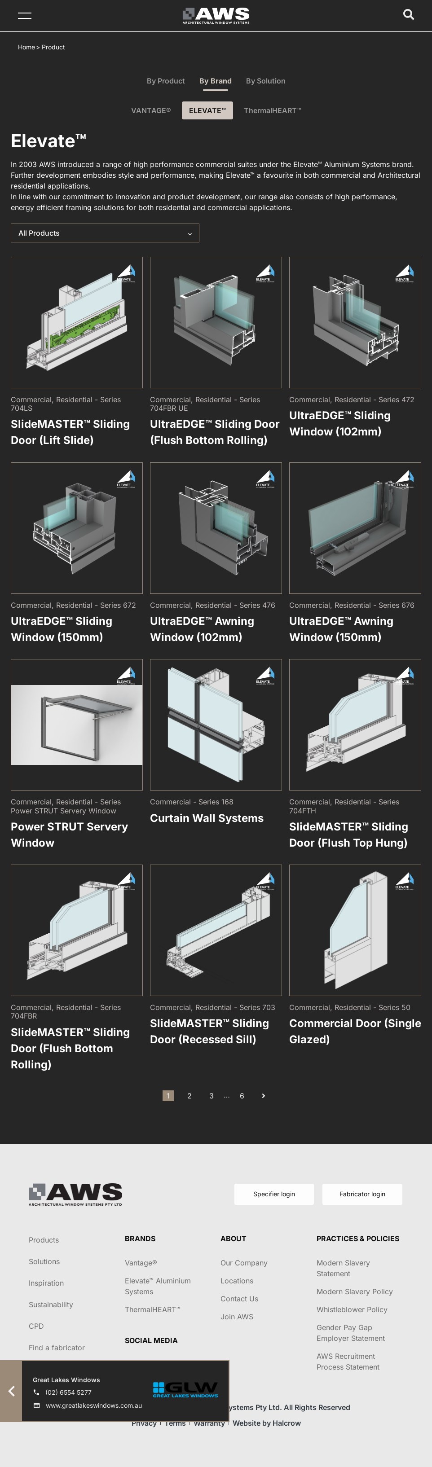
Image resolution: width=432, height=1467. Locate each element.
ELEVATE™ (207, 110)
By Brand (215, 80)
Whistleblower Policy (352, 1309)
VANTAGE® (151, 110)
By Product (166, 80)
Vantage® (141, 1262)
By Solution (266, 80)
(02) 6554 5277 (68, 1392)
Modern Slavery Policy (355, 1291)
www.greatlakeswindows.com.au (94, 1405)
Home (26, 47)
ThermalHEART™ (272, 110)
